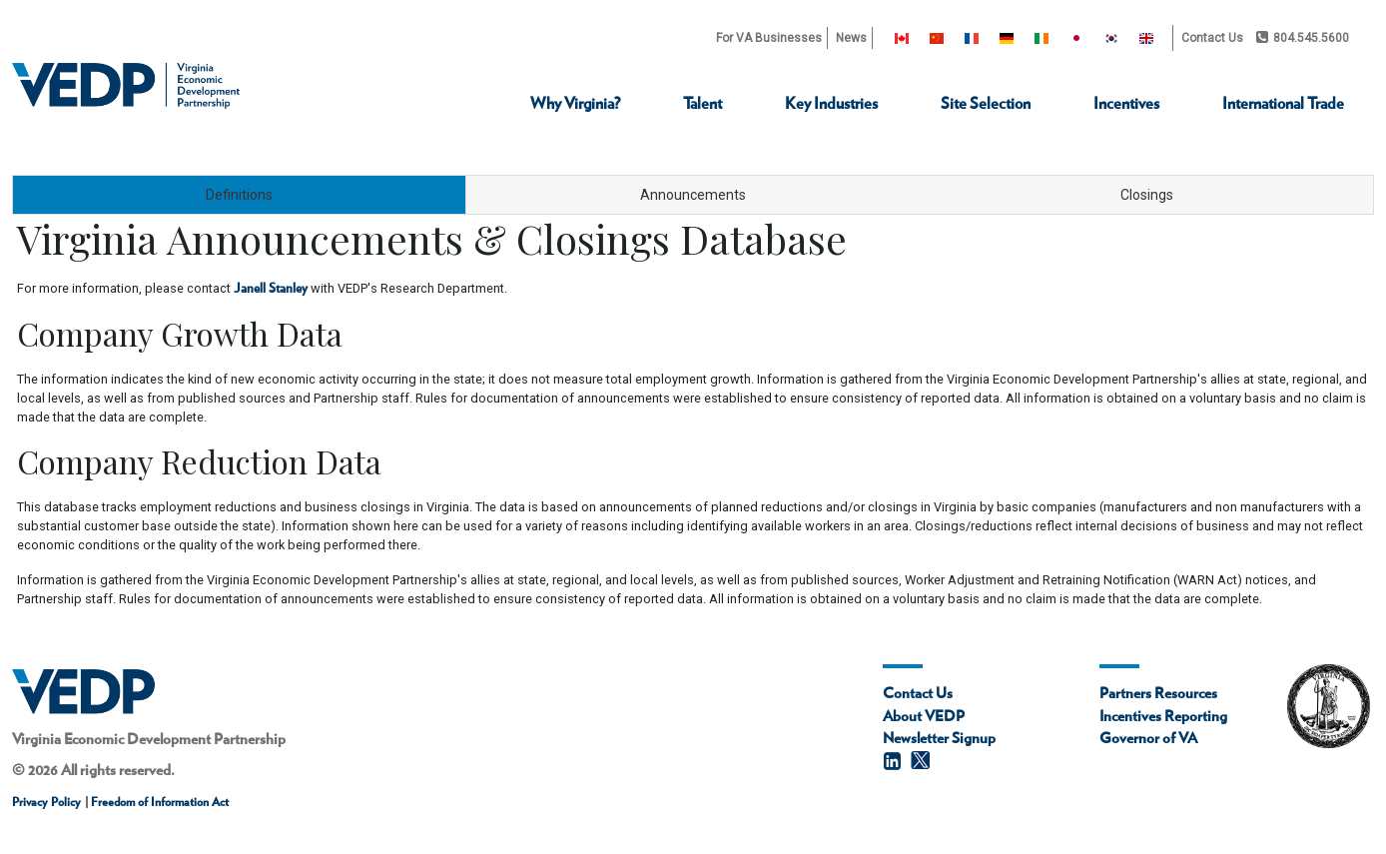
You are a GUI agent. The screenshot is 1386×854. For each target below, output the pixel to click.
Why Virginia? (575, 104)
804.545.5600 (1302, 37)
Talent (702, 104)
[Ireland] (1041, 38)
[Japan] (1076, 38)
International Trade (1283, 104)
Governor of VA (1148, 738)
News (851, 38)
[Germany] (1007, 38)
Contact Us (1212, 38)
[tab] (239, 195)
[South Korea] (1111, 38)
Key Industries (831, 104)
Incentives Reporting (1163, 716)
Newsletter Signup (939, 738)
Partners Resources (1158, 693)
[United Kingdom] (1146, 38)
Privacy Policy (46, 802)
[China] (937, 38)
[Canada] (902, 38)
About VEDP (924, 716)
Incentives (1126, 104)
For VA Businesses (769, 38)
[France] (972, 38)
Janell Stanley (271, 289)
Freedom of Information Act (158, 802)
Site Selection (986, 104)
